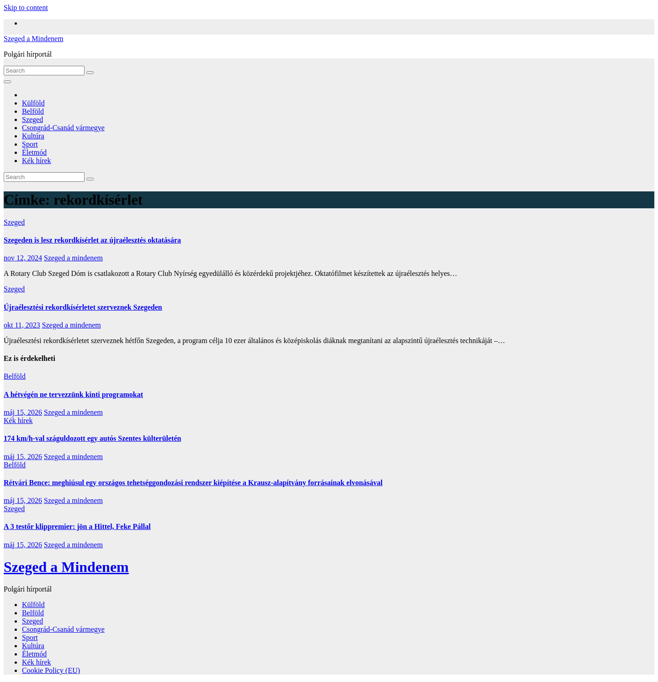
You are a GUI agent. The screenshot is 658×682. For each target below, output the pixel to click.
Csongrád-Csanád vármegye (63, 128)
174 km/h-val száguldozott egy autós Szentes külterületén (92, 438)
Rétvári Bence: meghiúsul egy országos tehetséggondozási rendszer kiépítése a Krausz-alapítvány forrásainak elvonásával (193, 482)
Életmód (34, 152)
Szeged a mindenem (73, 258)
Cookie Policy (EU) (51, 670)
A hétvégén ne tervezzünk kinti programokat (73, 394)
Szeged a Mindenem (34, 38)
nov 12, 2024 (23, 258)
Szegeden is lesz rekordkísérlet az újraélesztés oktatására (92, 240)
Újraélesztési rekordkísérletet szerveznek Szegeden (83, 307)
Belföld (33, 111)
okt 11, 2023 (22, 325)
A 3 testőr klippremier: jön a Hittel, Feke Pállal (77, 526)
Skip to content (26, 7)
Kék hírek (36, 160)
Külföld (33, 103)
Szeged (32, 119)
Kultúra (33, 136)
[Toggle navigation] (7, 81)
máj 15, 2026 (23, 412)
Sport (30, 144)
